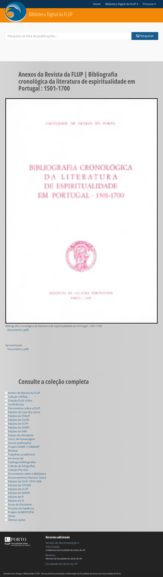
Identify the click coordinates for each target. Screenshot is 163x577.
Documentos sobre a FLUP (22, 408)
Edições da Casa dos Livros (22, 412)
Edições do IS (14, 500)
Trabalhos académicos (20, 454)
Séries (10, 516)
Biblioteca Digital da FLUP (51, 14)
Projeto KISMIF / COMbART (22, 447)
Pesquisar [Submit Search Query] (145, 36)
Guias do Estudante (18, 504)
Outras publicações (18, 443)
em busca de (14, 458)
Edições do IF (14, 497)
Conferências (14, 404)
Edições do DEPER (17, 493)
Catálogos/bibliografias (20, 462)
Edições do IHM (16, 431)
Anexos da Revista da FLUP (22, 393)
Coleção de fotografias (20, 466)
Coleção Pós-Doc (16, 470)
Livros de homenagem (20, 439)
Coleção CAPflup (16, 397)
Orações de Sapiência (19, 508)
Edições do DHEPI (17, 427)
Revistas (11, 450)
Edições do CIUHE (17, 420)
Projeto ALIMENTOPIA (19, 512)
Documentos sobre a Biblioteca (25, 473)
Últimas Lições (15, 520)
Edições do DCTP (16, 423)
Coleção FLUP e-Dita (18, 400)
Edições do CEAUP (17, 416)
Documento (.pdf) (18, 330)
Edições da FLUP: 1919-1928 (23, 481)
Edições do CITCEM (18, 485)
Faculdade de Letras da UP (62, 564)
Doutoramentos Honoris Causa (25, 477)
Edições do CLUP (16, 489)
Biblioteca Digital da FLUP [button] (121, 4)
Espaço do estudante (19, 435)
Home (97, 4)
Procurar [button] (149, 4)
